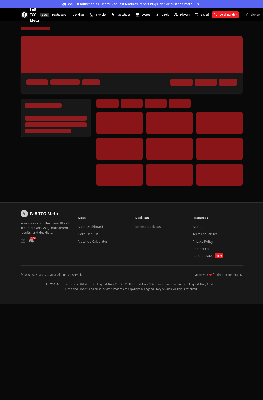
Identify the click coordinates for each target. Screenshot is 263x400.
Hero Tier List (88, 234)
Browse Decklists (148, 226)
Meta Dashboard (90, 226)
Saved (202, 15)
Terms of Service (205, 234)
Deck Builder (225, 15)
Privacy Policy (203, 241)
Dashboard (59, 15)
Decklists (78, 15)
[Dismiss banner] (198, 4)
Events (143, 15)
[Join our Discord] (31, 241)
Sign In (252, 15)
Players (182, 15)
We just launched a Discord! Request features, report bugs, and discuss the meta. (127, 4)
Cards (162, 15)
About (197, 226)
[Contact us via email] (23, 241)
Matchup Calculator (93, 241)
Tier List (98, 15)
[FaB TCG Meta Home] (35, 15)
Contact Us (201, 249)
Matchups (121, 15)
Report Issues (208, 255)
